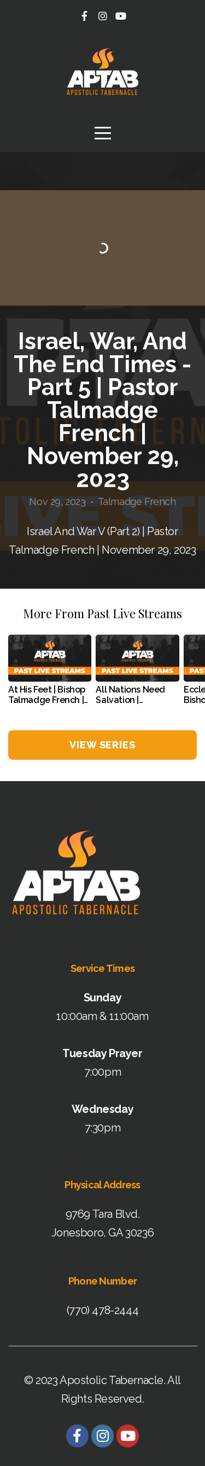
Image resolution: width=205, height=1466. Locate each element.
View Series (102, 744)
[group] (49, 674)
